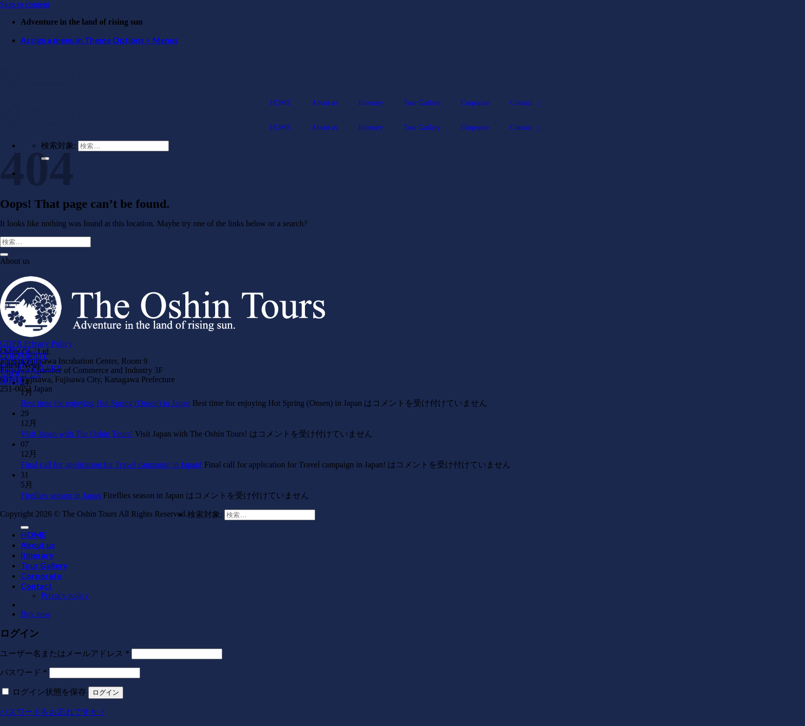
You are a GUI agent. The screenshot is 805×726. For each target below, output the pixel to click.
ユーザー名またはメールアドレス (64, 653)
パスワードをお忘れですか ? (52, 712)
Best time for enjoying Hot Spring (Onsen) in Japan (105, 403)
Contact (36, 586)
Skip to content (25, 4)
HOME (33, 534)
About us (38, 545)
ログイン (105, 692)
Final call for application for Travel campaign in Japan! (111, 464)
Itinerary (37, 555)
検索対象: (204, 514)
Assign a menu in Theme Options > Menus (99, 40)
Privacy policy (65, 595)
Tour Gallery (44, 565)
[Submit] (4, 254)
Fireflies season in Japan (61, 495)
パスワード (23, 672)
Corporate (41, 575)
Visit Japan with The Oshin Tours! (77, 433)
